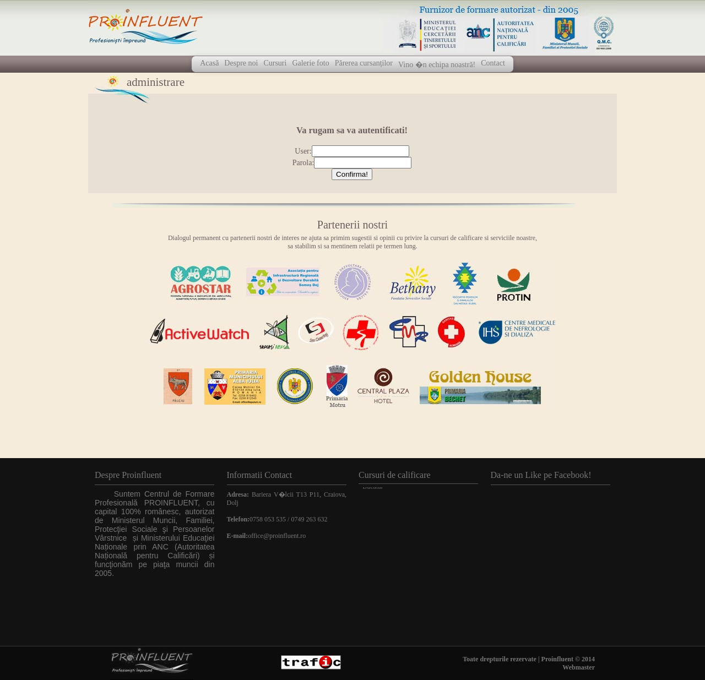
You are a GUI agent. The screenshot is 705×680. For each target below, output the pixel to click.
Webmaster (578, 667)
